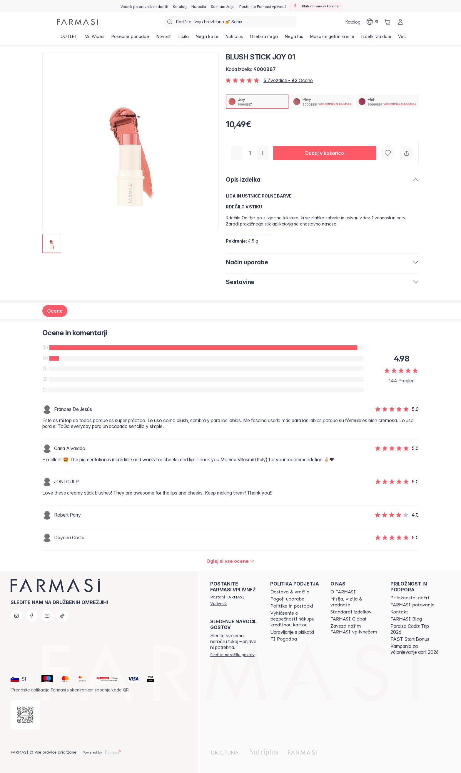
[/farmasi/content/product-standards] (351, 612)
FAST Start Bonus (410, 639)
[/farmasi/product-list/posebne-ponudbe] (130, 38)
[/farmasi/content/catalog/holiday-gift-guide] (144, 6)
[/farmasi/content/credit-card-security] (295, 619)
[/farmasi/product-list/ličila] (183, 38)
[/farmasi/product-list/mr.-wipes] (94, 38)
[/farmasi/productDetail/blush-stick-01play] (322, 101)
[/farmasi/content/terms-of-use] (287, 599)
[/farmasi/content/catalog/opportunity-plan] (410, 598)
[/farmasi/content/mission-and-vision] (355, 602)
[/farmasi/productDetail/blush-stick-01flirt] (387, 101)
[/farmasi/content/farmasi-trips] (412, 605)
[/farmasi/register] (198, 6)
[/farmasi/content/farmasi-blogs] (406, 619)
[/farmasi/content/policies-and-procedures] (291, 606)
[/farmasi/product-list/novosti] (164, 38)
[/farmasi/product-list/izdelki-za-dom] (376, 38)
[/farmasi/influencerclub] (316, 6)
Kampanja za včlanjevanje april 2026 (414, 649)
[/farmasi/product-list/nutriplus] (234, 38)
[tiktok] (62, 616)
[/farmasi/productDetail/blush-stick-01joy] (257, 101)
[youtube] (47, 616)
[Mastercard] (62, 678)
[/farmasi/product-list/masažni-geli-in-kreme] (332, 38)
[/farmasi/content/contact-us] (399, 612)
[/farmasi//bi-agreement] (283, 639)
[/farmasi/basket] (387, 21)
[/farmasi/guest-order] (232, 654)
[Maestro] (44, 678)
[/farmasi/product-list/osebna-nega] (263, 38)
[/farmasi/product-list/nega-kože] (207, 38)
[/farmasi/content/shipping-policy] (289, 592)
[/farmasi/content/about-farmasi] (343, 592)
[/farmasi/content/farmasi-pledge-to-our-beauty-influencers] (355, 629)
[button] (324, 153)
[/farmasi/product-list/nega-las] (294, 38)
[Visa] (131, 678)
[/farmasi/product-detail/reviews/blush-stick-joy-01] (230, 561)
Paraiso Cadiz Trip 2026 (409, 629)
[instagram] (16, 616)
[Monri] (105, 678)
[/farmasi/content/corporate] (348, 619)
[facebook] (32, 616)
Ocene (55, 311)
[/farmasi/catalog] (180, 6)
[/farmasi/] (77, 22)
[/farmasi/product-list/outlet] (69, 38)
